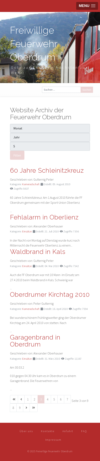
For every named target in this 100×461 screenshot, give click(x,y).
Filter (17, 155)
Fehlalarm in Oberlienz (44, 217)
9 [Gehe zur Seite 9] (20, 408)
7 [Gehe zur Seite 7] (67, 399)
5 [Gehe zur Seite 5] (54, 399)
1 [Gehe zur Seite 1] (28, 399)
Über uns (26, 431)
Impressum (53, 439)
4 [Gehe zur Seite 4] (47, 399)
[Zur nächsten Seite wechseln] (26, 407)
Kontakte (47, 431)
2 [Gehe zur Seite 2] (34, 399)
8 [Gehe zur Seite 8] (13, 408)
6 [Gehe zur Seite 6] (61, 399)
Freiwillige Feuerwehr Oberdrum (33, 44)
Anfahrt (67, 431)
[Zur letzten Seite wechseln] (34, 407)
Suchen (86, 89)
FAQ (84, 431)
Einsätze (27, 231)
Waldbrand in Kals (37, 251)
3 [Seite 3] (41, 399)
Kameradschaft (30, 184)
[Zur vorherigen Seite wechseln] (21, 399)
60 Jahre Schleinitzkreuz (47, 170)
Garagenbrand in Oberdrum (35, 341)
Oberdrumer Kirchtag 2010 (50, 294)
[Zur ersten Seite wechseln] (14, 399)
